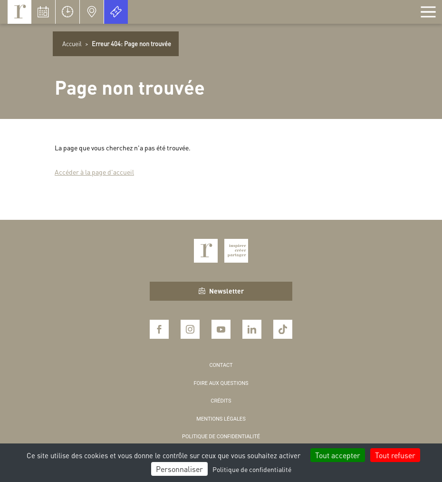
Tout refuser (395, 455)
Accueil (72, 43)
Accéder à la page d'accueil (94, 171)
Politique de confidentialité (221, 436)
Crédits (221, 401)
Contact (220, 365)
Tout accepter (337, 455)
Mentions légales (220, 419)
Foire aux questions (220, 383)
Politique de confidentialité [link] (251, 469)
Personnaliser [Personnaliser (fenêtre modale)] (179, 469)
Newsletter (221, 290)
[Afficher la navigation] (428, 12)
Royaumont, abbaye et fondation (19, 12)
